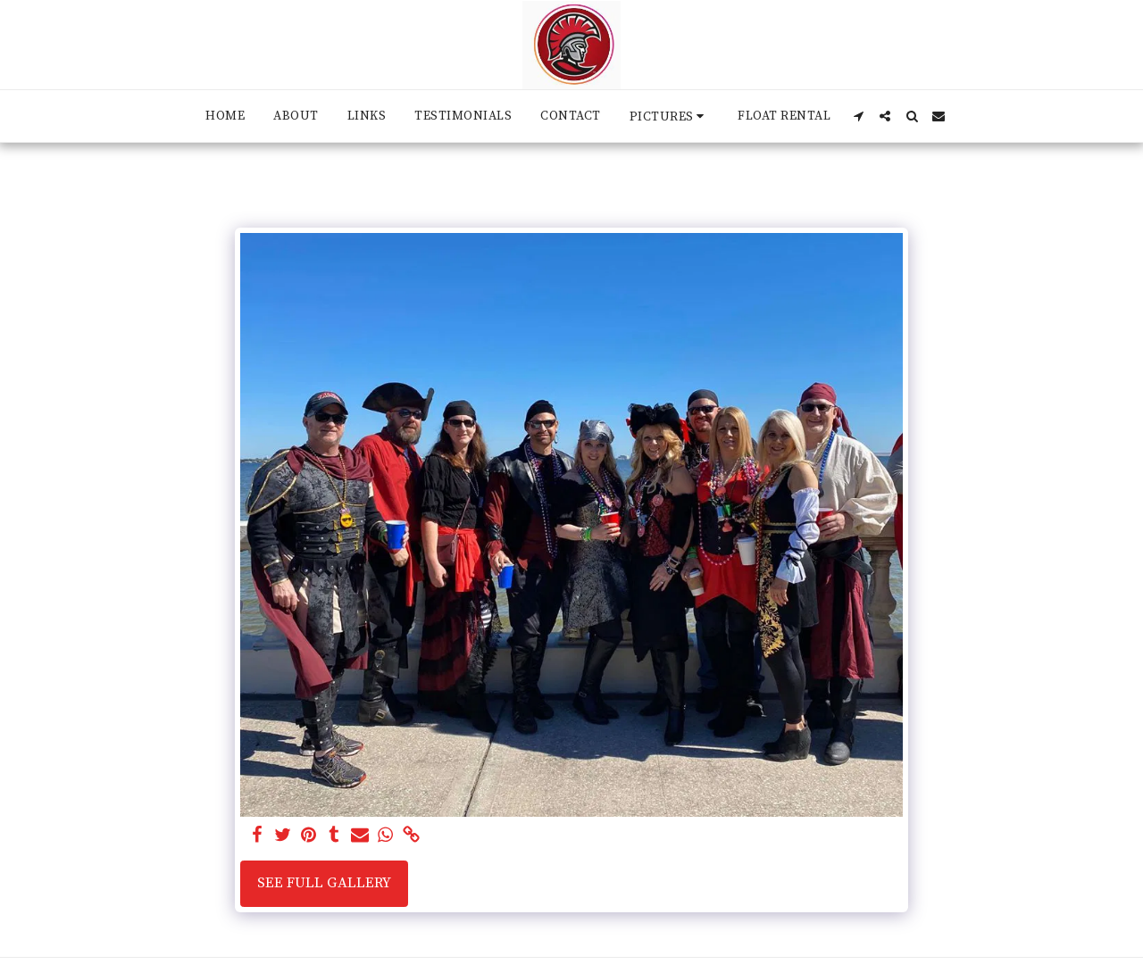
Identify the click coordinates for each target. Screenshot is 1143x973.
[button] (669, 116)
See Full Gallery (324, 883)
